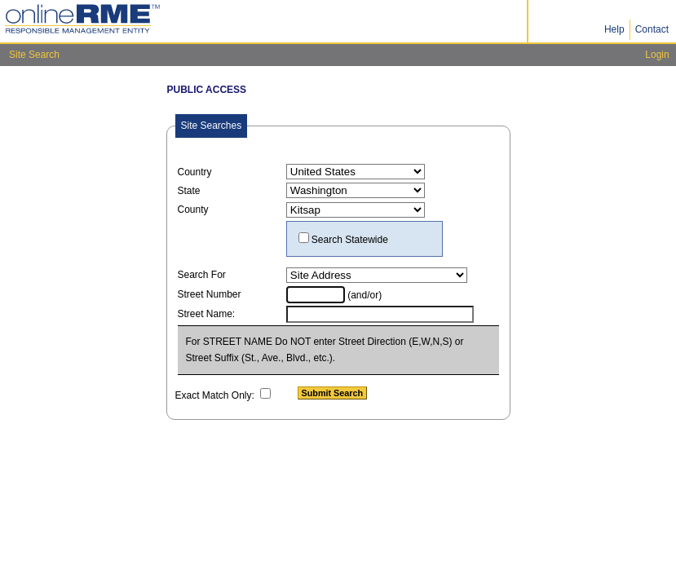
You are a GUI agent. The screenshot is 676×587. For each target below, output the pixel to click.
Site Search (34, 54)
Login (657, 54)
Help (614, 29)
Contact (652, 29)
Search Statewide (349, 239)
